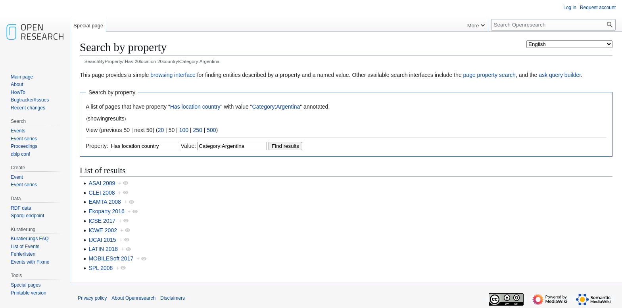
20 (161, 130)
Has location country (195, 106)
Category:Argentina (276, 106)
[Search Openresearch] (553, 25)
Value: (188, 146)
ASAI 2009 (101, 183)
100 (183, 130)
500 (211, 130)
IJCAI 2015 (102, 240)
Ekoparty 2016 (106, 211)
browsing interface (173, 75)
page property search (489, 75)
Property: (97, 146)
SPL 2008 (100, 268)
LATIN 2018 (103, 249)
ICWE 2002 (102, 230)
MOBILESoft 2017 (110, 258)
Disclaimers (172, 298)
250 (197, 130)
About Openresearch (133, 298)
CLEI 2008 (101, 192)
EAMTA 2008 (104, 202)
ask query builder (560, 75)
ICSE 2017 (101, 221)
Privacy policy (92, 298)
